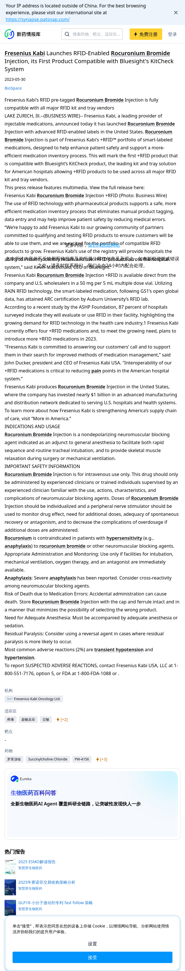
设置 (92, 944)
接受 (92, 957)
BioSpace (13, 88)
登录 (172, 34)
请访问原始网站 (104, 245)
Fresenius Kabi (25, 53)
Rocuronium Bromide (140, 53)
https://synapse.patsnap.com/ (38, 19)
